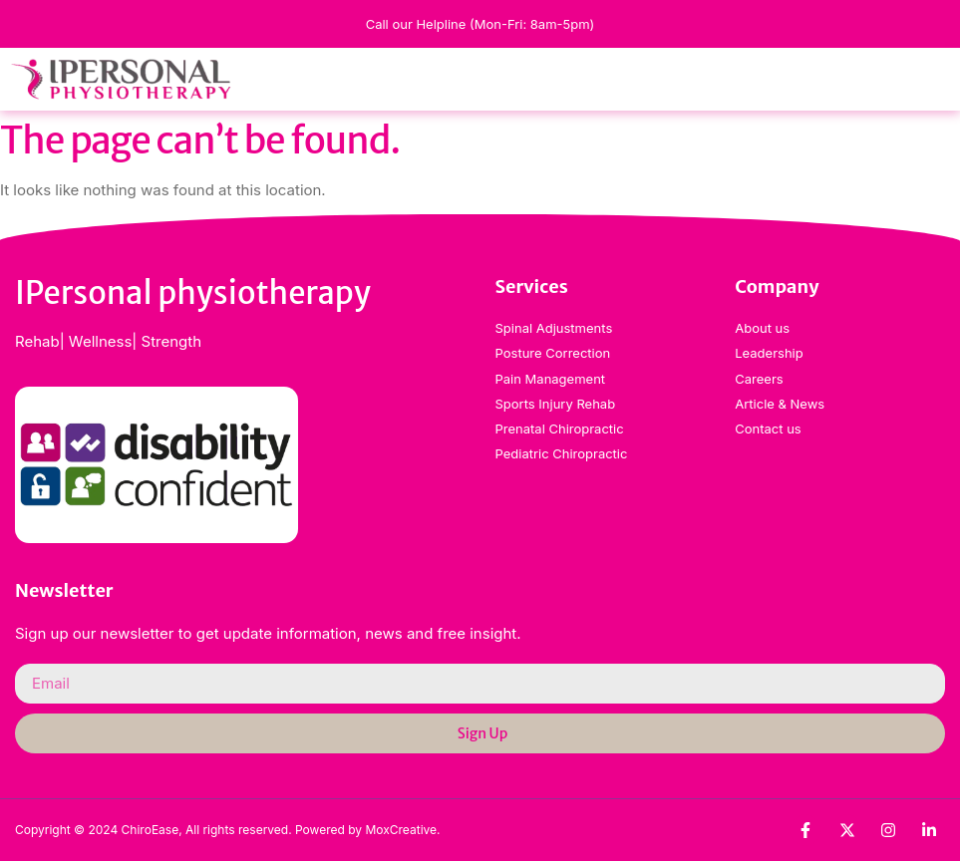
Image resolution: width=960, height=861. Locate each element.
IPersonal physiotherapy (193, 292)
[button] (947, 79)
